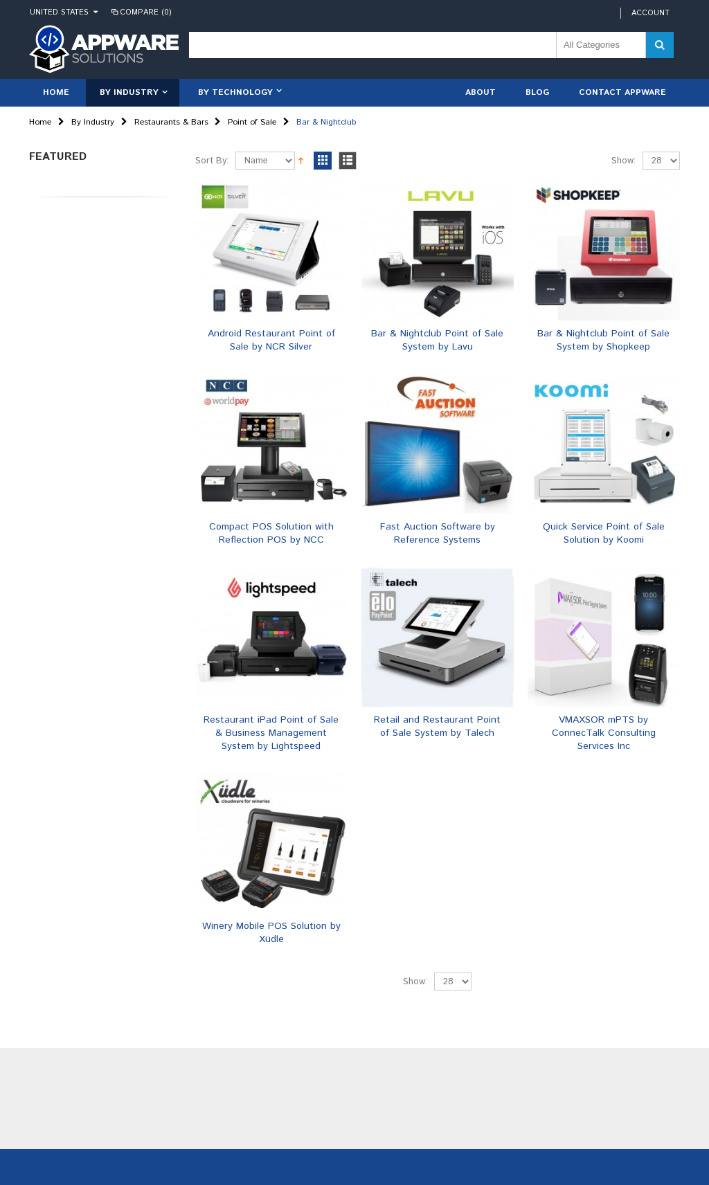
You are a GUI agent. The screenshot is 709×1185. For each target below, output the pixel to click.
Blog (537, 92)
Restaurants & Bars (171, 122)
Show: (623, 160)
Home (40, 122)
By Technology (235, 92)
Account (650, 13)
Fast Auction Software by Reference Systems (437, 533)
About (480, 92)
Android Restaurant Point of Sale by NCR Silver (271, 340)
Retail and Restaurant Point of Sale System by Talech (437, 726)
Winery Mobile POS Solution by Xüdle (271, 932)
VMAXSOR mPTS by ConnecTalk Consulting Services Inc (604, 733)
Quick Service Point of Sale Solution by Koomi (604, 533)
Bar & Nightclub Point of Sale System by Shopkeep (603, 340)
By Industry (129, 92)
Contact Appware (622, 92)
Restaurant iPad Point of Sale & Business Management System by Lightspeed (271, 733)
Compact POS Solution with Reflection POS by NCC (271, 533)
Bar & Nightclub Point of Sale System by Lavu (437, 340)
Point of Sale (252, 122)
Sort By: (211, 160)
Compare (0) (140, 12)
